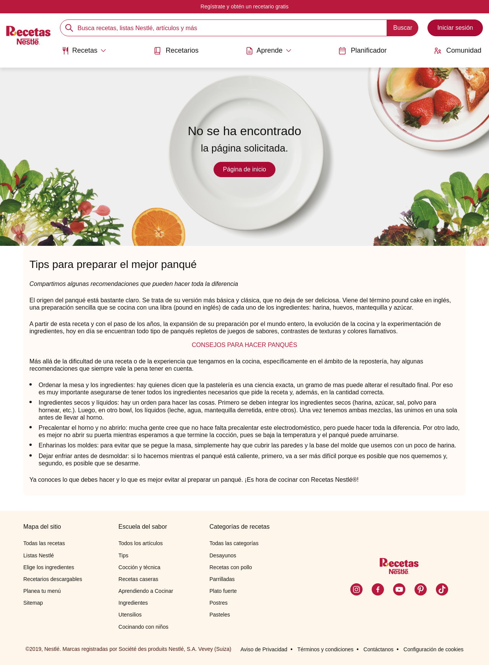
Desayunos (222, 555)
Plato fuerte (223, 591)
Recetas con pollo (230, 567)
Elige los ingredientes (48, 567)
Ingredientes (133, 603)
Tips (123, 555)
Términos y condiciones (325, 649)
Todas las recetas (44, 543)
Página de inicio (244, 169)
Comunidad (457, 51)
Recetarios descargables (52, 579)
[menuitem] (84, 53)
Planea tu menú (42, 591)
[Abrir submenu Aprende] (268, 51)
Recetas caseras (138, 579)
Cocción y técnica (139, 567)
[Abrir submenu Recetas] (84, 51)
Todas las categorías (233, 543)
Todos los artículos (140, 543)
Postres (218, 603)
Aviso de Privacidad (263, 649)
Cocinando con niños (143, 627)
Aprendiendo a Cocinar (145, 591)
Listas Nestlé (38, 555)
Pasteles (219, 615)
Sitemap (33, 603)
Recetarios (176, 51)
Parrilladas (222, 579)
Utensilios (130, 615)
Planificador (362, 51)
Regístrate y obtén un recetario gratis (244, 6)
